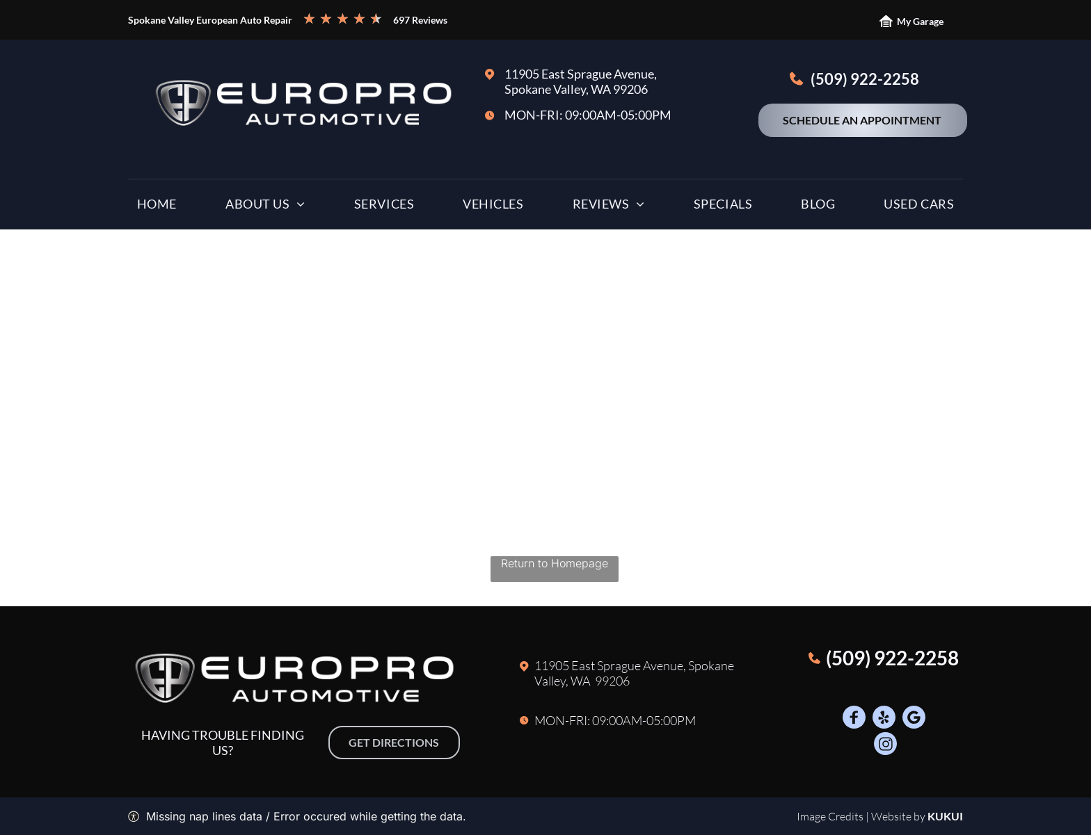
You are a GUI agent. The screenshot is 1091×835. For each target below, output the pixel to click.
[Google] (913, 719)
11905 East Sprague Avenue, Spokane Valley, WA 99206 (580, 81)
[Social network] (854, 719)
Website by (898, 816)
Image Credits (830, 816)
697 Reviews (420, 20)
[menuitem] (157, 207)
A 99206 (606, 680)
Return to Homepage (554, 563)
